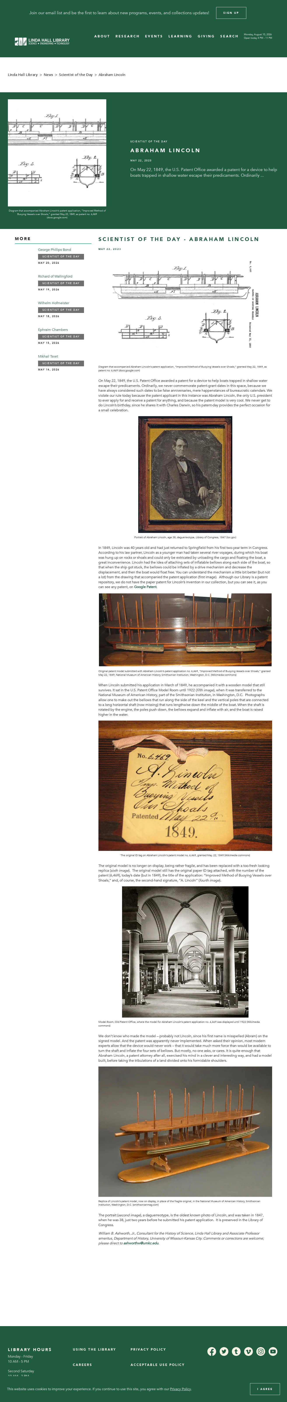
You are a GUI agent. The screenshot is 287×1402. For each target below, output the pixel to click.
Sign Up (231, 13)
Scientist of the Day (76, 74)
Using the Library (94, 1349)
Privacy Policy (148, 1349)
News (48, 74)
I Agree (265, 1389)
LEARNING (180, 36)
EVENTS (154, 36)
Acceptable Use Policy (158, 1365)
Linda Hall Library (23, 74)
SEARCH (229, 36)
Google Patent (145, 587)
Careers (82, 1365)
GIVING (206, 36)
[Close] (278, 13)
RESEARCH (128, 36)
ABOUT (102, 36)
